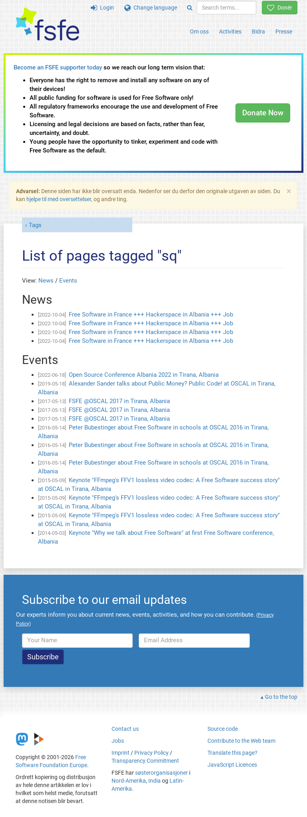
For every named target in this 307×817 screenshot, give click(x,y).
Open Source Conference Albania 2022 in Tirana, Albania (144, 374)
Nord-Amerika (129, 780)
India (154, 780)
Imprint (121, 753)
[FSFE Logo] (47, 25)
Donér (279, 7)
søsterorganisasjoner (161, 773)
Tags (35, 225)
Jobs (118, 741)
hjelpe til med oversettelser (58, 199)
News (46, 280)
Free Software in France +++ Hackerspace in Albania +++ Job (151, 314)
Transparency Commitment (145, 761)
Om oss (199, 31)
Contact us (125, 729)
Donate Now (262, 112)
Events (68, 280)
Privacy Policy (151, 753)
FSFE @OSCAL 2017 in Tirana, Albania (119, 401)
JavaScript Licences (232, 765)
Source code (222, 729)
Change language (150, 7)
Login (102, 7)
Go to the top (281, 697)
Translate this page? (232, 753)
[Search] (189, 7)
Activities (230, 31)
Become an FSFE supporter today (58, 67)
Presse (283, 31)
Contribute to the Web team (241, 741)
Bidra (258, 31)
